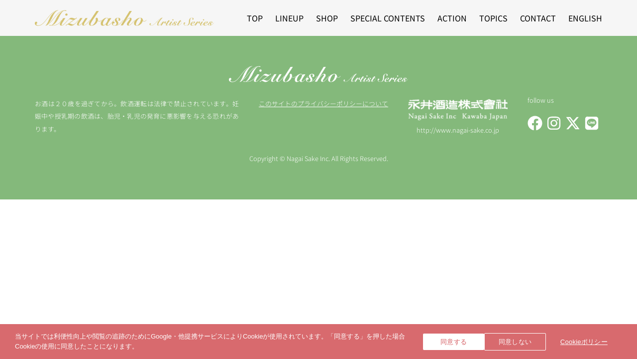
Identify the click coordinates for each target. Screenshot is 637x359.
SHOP (327, 18)
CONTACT (538, 18)
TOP (255, 18)
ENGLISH (585, 18)
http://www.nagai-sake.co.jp (458, 130)
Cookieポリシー (592, 342)
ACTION (452, 18)
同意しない (522, 342)
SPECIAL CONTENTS (387, 18)
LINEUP (289, 18)
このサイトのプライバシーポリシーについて (323, 103)
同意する (453, 342)
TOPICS (493, 18)
